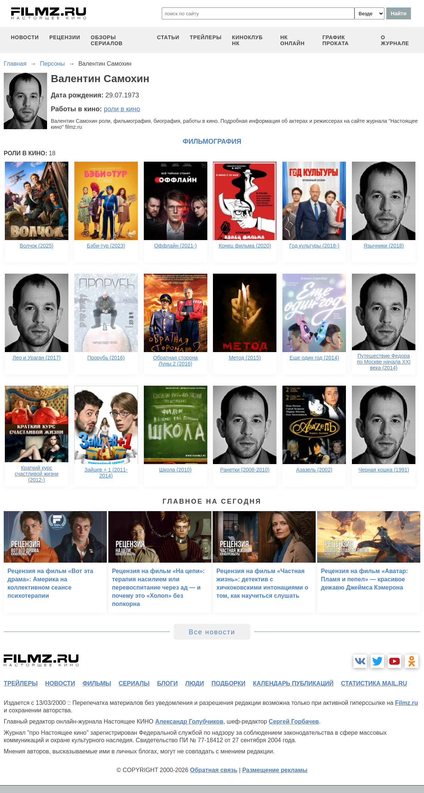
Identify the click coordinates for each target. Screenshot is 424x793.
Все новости (212, 632)
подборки (228, 683)
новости (25, 37)
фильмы (97, 683)
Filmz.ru (406, 703)
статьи (168, 37)
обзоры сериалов (107, 40)
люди (194, 683)
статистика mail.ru (374, 683)
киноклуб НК (247, 40)
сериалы (133, 683)
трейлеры (206, 37)
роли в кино (122, 109)
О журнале (395, 40)
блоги (167, 683)
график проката (335, 40)
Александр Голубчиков (189, 721)
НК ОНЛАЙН (292, 40)
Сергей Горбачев (294, 721)
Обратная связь (214, 770)
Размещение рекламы (274, 770)
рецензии (64, 37)
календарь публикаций (293, 683)
